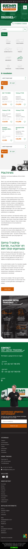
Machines (3, 450)
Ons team (3, 497)
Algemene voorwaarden (6, 537)
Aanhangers (4, 448)
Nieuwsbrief (4, 501)
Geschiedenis (4, 495)
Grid (4, 83)
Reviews (3, 488)
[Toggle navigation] (25, 7)
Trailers (3, 446)
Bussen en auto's (5, 444)
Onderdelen (3, 452)
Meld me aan (14, 426)
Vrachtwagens (4, 442)
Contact (3, 491)
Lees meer (7, 289)
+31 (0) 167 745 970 (7, 1)
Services (3, 494)
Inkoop (2, 486)
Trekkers (3, 440)
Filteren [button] (4, 34)
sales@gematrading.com (8, 469)
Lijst (12, 83)
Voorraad (3, 484)
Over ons (3, 490)
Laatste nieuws (4, 499)
